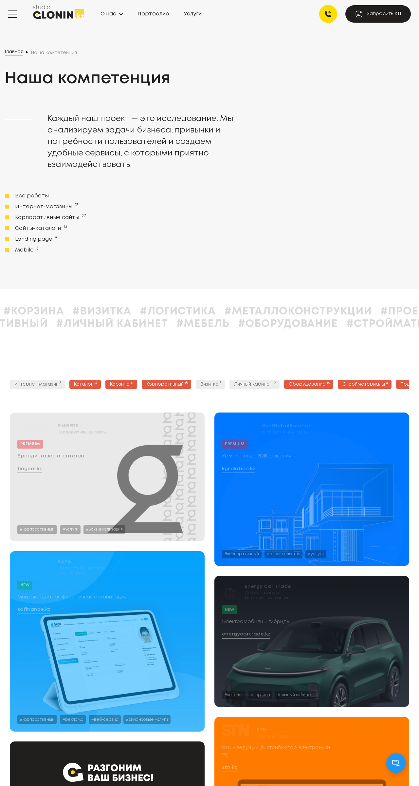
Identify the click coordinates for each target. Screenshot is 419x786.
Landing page (35, 239)
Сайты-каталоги (40, 228)
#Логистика (222, 311)
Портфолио (153, 13)
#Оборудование (332, 324)
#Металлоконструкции (342, 311)
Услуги (193, 13)
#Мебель (247, 324)
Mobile (26, 249)
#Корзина (78, 311)
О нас (108, 13)
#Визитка (146, 311)
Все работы (32, 195)
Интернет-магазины (46, 206)
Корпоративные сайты (49, 217)
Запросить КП (378, 14)
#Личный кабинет (156, 324)
